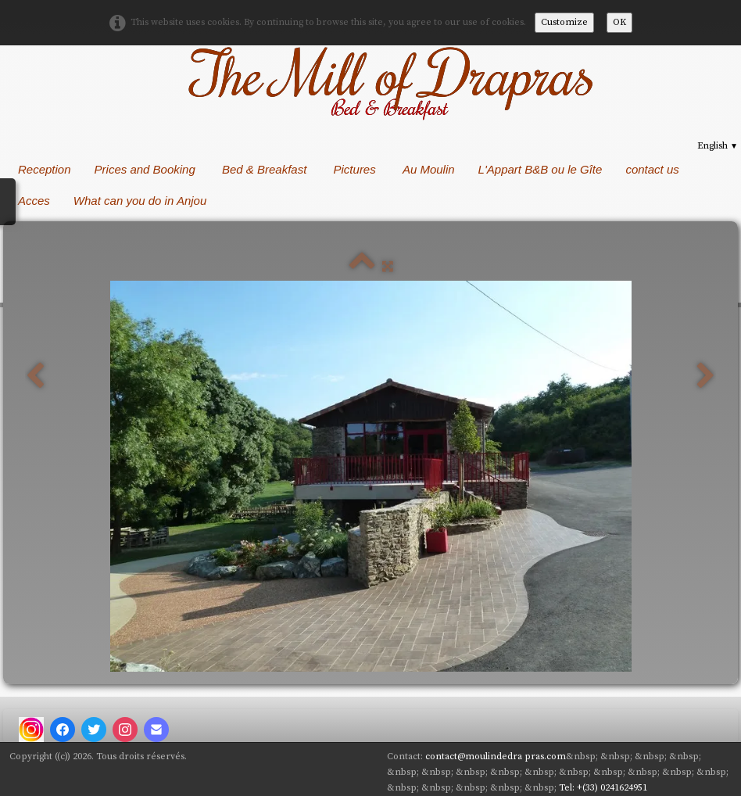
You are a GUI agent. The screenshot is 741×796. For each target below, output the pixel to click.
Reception (44, 169)
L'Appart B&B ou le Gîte (540, 169)
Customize (564, 22)
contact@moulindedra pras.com (495, 756)
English (717, 146)
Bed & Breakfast (266, 169)
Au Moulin (429, 169)
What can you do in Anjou (141, 200)
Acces (34, 200)
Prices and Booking (147, 169)
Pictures (356, 169)
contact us (651, 169)
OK (619, 22)
